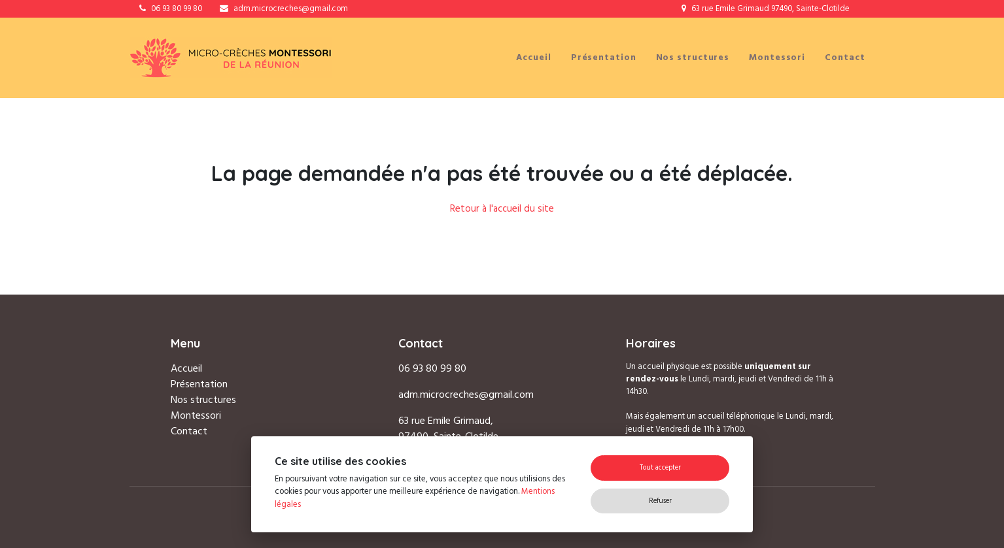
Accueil (533, 57)
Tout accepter (660, 467)
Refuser (660, 501)
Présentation (603, 57)
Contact (845, 57)
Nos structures (693, 57)
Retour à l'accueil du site (502, 209)
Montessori (777, 57)
